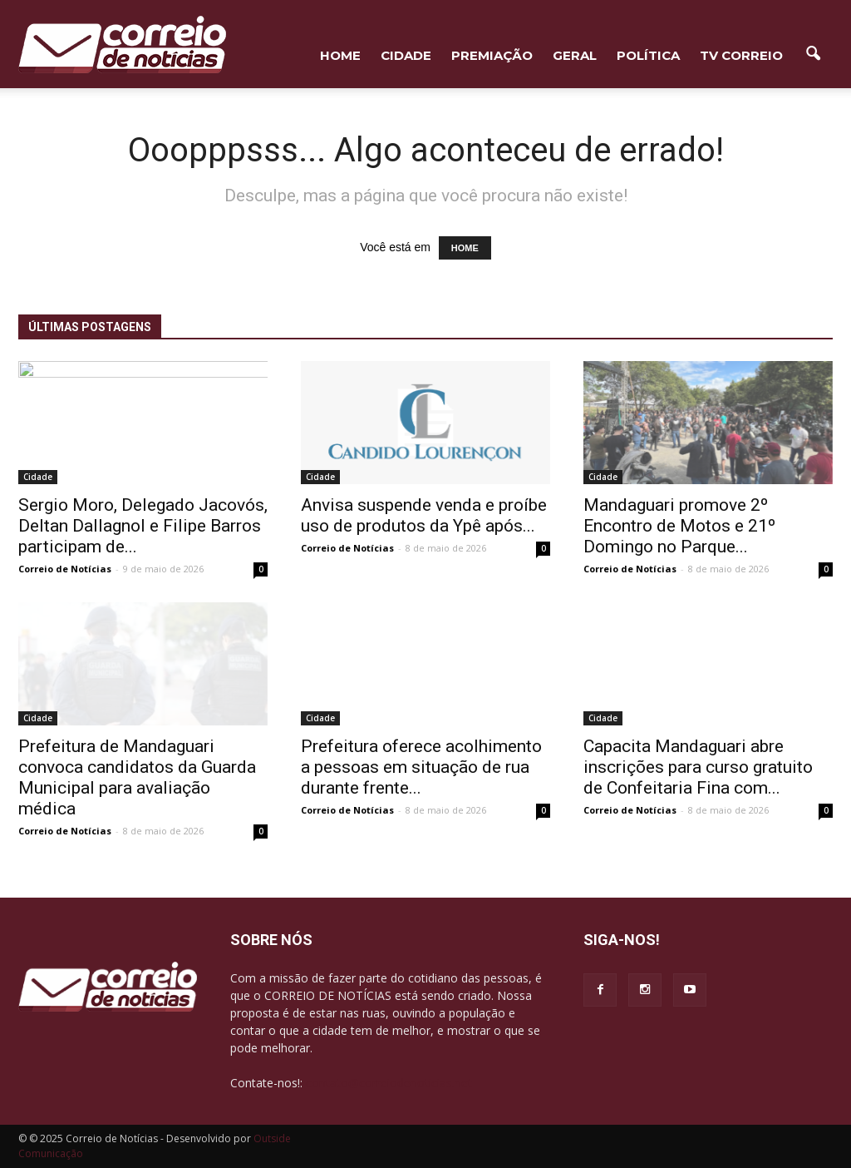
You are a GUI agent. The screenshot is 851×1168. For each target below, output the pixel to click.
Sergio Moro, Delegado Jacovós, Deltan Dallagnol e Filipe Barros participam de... (143, 526)
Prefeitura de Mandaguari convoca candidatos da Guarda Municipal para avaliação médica (137, 777)
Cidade (406, 55)
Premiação (492, 55)
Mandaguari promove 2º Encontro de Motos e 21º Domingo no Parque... (679, 526)
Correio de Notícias (64, 568)
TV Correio (741, 55)
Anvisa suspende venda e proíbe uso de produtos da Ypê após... (424, 515)
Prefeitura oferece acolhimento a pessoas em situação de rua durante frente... (421, 767)
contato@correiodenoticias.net (389, 1083)
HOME (340, 55)
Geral (575, 55)
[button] (813, 54)
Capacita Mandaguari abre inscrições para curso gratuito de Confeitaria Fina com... (698, 767)
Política (648, 55)
